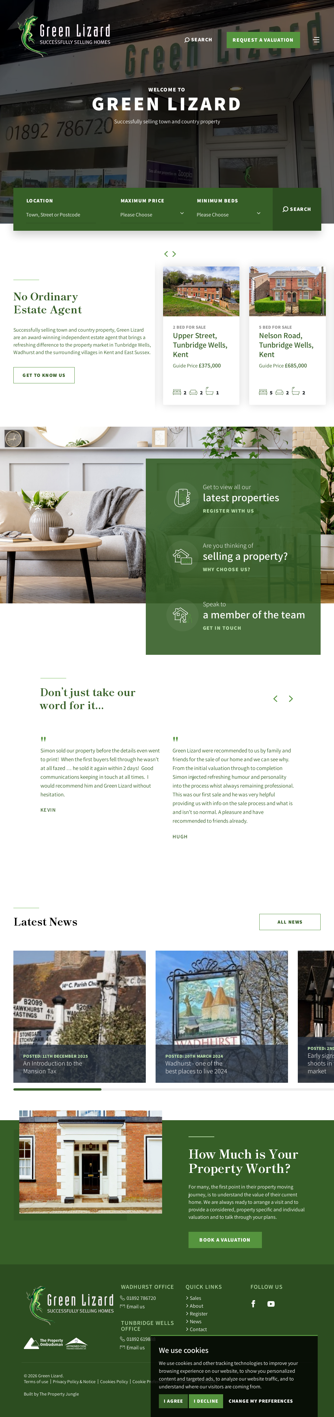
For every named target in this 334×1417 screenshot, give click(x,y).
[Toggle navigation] (316, 39)
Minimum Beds (217, 200)
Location (39, 200)
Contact (196, 1329)
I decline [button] (206, 1401)
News (194, 1321)
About (194, 1305)
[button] (167, 257)
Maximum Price (143, 200)
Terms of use (36, 1381)
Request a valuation (263, 39)
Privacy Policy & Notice (74, 1381)
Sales (193, 1298)
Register (196, 1313)
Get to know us (44, 375)
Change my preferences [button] (261, 1401)
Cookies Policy (114, 1381)
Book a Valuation (224, 1239)
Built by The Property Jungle (51, 1394)
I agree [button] (173, 1401)
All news (290, 922)
